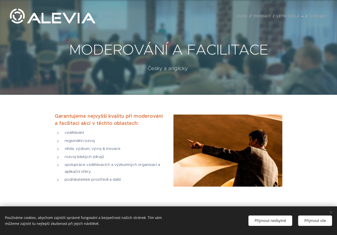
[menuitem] (243, 16)
